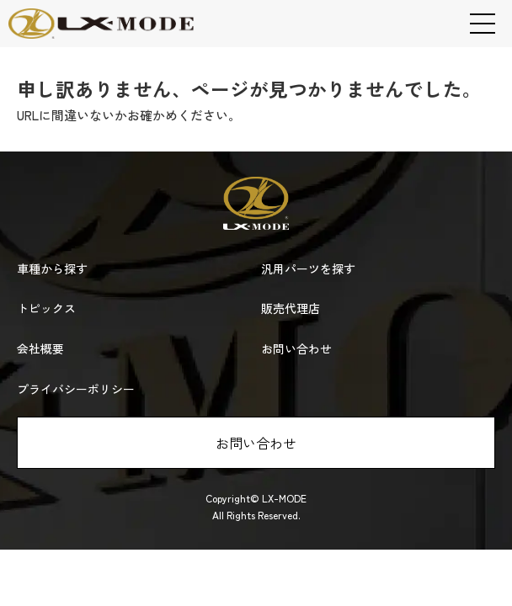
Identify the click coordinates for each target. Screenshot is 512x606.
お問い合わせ (256, 443)
